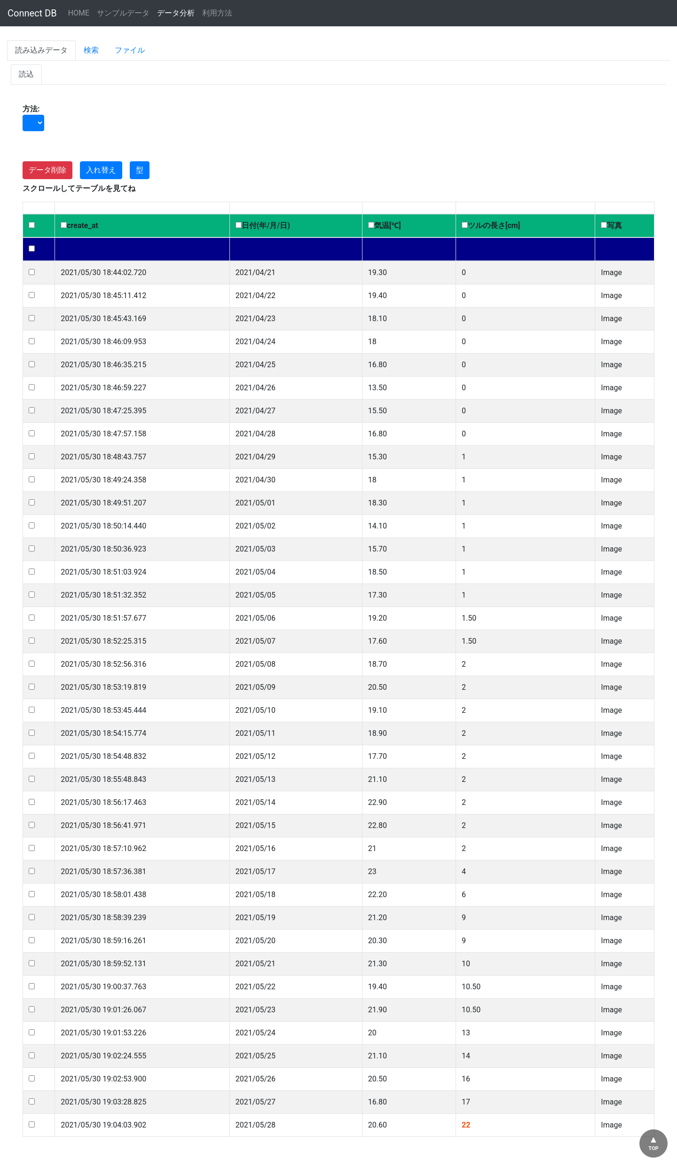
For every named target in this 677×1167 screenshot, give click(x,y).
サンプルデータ (123, 12)
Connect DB (32, 13)
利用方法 (217, 12)
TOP (653, 1148)
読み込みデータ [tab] (41, 50)
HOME (78, 12)
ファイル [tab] (130, 50)
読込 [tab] (26, 74)
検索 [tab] (91, 50)
